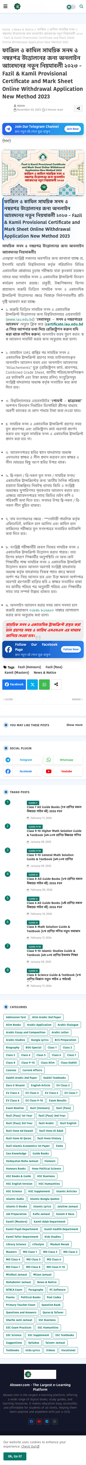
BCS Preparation (65, 1040)
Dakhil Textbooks (54, 1078)
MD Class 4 (13, 1259)
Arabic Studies (15, 1040)
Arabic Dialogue (68, 1025)
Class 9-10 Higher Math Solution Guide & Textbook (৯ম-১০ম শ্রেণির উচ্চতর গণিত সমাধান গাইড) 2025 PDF (54, 835)
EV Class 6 (51, 1093)
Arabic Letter (60, 1032)
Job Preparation (16, 1214)
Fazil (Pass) (54, 667)
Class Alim (48, 1063)
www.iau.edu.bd (20, 319)
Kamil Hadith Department (61, 1229)
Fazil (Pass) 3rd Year (19, 1123)
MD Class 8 (33, 1267)
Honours (49, 1161)
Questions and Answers (21, 1312)
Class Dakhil (69, 1063)
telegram (26, 760)
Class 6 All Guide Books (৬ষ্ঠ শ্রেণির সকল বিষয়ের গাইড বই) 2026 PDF (54, 905)
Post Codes (54, 1297)
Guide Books (41, 1153)
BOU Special (34, 1047)
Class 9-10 (28, 1063)
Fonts (59, 1146)
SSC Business (47, 1320)
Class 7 (71, 1055)
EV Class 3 (62, 1085)
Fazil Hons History (49, 1138)
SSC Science (14, 1335)
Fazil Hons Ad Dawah (19, 1131)
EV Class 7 (71, 1093)
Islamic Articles (66, 1191)
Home (6, 30)
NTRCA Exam (14, 1290)
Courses (11, 1070)
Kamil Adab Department (49, 1221)
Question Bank (51, 1305)
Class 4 (25, 1055)
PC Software (58, 1290)
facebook (26, 771)
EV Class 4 (12, 1093)
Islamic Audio (15, 1199)
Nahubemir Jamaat (18, 1282)
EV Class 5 (32, 1093)
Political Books (31, 1297)
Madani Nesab (59, 1244)
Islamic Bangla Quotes (44, 1199)
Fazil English (68, 1123)
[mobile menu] (5, 6)
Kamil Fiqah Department (22, 1229)
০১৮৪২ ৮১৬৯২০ (41, 610)
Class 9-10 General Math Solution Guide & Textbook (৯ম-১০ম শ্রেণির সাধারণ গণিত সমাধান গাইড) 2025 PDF (52, 859)
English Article (40, 1085)
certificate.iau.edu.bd (64, 324)
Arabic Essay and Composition (25, 1032)
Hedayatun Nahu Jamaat (22, 1161)
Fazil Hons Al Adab (51, 1131)
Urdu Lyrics (32, 1350)
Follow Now (71, 649)
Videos (50, 1350)
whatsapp (66, 760)
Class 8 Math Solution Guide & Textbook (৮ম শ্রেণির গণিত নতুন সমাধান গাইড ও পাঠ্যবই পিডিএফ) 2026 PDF (53, 931)
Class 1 (52, 1047)
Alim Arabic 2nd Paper (46, 1017)
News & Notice (24, 30)
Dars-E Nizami (15, 1085)
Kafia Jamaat (41, 1214)
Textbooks (12, 1350)
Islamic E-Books (16, 1206)
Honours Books (16, 1168)
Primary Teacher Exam (20, 1305)
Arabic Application (39, 1025)
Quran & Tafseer (53, 1312)
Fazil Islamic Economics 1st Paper (28, 1146)
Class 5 (41, 1055)
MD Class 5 (33, 1259)
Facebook (16, 684)
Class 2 (67, 1047)
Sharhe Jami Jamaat (19, 1320)
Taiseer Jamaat (55, 1343)
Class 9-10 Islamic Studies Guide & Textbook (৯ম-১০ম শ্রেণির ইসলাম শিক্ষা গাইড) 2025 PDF (52, 955)
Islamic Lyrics (42, 1206)
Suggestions (14, 1343)
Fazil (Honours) (29, 667)
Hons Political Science (46, 1168)
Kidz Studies (52, 1237)
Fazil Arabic (46, 1123)
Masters (11, 1252)
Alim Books (13, 1025)
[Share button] (56, 684)
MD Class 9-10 (56, 1267)
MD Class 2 (50, 1252)
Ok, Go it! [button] (15, 1456)
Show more (75, 725)
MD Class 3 (70, 1252)
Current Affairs (32, 1070)
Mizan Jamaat (42, 1274)
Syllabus (33, 1343)
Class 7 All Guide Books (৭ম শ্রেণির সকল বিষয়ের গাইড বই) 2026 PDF (54, 809)
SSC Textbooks (64, 1335)
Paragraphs (35, 1290)
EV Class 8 (12, 1100)
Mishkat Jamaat (16, 1274)
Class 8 (10, 1063)
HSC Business (46, 1176)
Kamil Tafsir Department (22, 1237)
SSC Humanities (48, 1327)
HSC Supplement (39, 1191)
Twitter (32, 684)
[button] (81, 6)
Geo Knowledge (16, 1153)
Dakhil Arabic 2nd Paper (21, 1078)
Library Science (16, 1244)
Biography (12, 1047)
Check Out (28, 1446)
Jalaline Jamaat (67, 1206)
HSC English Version (19, 1184)
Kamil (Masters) (17, 672)
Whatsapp (44, 684)
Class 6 (56, 1055)
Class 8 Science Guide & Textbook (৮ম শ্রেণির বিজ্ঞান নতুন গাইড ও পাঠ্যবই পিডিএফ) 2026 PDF (54, 979)
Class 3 (10, 1055)
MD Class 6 (54, 1259)
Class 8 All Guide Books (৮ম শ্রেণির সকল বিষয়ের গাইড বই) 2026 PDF (54, 881)
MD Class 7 (13, 1267)
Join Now (73, 129)
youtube (66, 771)
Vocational (68, 1350)
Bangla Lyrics (40, 1040)
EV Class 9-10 (34, 1100)
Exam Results (58, 1100)
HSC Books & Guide (18, 1176)
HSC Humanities (49, 1184)
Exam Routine (15, 1108)
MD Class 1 (30, 1252)
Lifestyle (38, 1244)
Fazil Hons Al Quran (18, 1138)
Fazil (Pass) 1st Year (19, 1116)
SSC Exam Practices (18, 1327)
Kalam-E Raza (65, 1214)
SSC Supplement (38, 1335)
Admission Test (16, 1017)
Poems (10, 1297)
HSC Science (14, 1191)
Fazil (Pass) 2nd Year (52, 1116)
